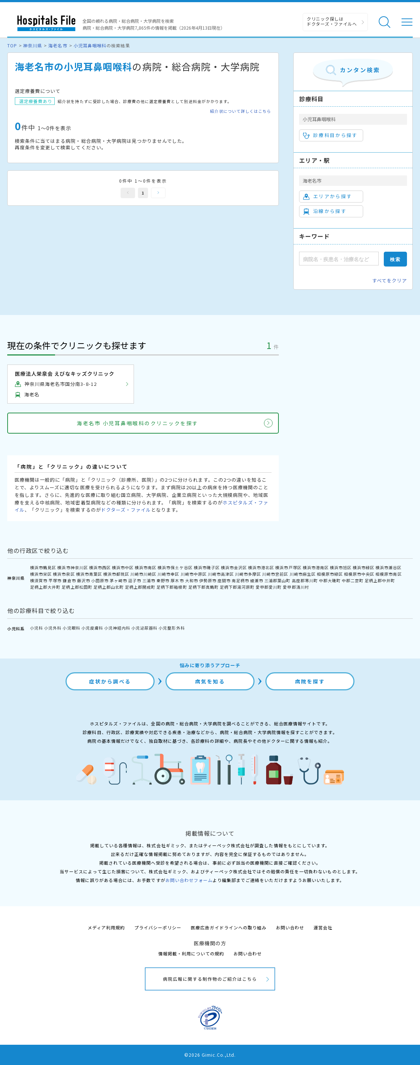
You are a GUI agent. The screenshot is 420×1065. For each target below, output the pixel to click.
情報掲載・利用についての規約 (191, 953)
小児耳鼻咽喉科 (90, 45)
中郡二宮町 (353, 580)
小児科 (36, 628)
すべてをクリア (389, 280)
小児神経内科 (117, 628)
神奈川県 (32, 45)
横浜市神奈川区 (72, 567)
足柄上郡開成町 (140, 587)
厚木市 (177, 580)
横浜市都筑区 (116, 574)
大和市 (191, 580)
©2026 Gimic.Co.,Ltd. (210, 1055)
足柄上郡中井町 (380, 580)
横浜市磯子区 (207, 567)
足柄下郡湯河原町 (237, 587)
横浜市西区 (100, 567)
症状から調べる (110, 681)
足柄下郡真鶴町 (203, 587)
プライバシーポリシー (157, 927)
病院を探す (310, 681)
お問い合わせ (290, 927)
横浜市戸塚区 (288, 567)
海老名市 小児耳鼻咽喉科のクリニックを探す (137, 423)
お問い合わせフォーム (189, 880)
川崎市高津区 (221, 574)
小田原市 (100, 580)
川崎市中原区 (194, 574)
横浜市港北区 (261, 567)
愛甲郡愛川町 (269, 587)
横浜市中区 (123, 567)
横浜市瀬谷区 (388, 567)
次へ (158, 193)
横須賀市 (38, 580)
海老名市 (57, 45)
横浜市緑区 (363, 567)
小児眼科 (71, 628)
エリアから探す (327, 196)
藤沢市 (83, 580)
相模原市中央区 (359, 574)
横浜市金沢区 (234, 567)
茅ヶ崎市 (118, 580)
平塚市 (55, 580)
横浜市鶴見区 (43, 567)
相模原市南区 (388, 574)
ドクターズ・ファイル (126, 509)
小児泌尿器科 (144, 628)
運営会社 (323, 927)
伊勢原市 (208, 580)
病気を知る (210, 681)
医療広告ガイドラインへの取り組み (228, 927)
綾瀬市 (256, 580)
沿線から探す (324, 211)
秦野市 (162, 580)
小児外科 (53, 628)
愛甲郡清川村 (296, 587)
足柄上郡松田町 (77, 587)
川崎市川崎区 (143, 574)
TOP (12, 45)
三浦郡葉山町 (277, 580)
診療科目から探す (330, 135)
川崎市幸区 (168, 574)
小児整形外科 (172, 628)
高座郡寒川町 (305, 580)
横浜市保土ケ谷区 (175, 567)
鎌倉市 (69, 580)
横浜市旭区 (341, 567)
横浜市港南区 (316, 567)
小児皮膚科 (92, 628)
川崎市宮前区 (275, 574)
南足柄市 (240, 580)
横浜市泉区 (64, 574)
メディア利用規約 (106, 927)
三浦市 (148, 580)
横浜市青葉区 (89, 574)
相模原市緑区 (330, 574)
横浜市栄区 (41, 574)
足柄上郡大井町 (45, 587)
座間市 (224, 580)
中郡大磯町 (330, 580)
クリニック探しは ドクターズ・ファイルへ (332, 21)
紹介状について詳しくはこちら (240, 111)
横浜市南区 (145, 567)
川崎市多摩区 (248, 574)
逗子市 (134, 580)
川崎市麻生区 (303, 574)
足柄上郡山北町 (108, 587)
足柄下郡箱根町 (171, 587)
